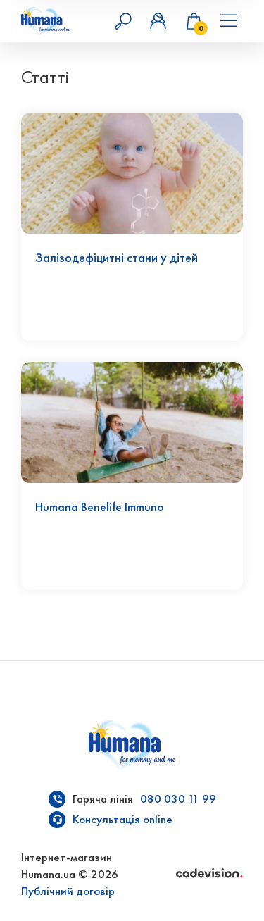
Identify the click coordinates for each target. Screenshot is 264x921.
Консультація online (122, 819)
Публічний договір (68, 891)
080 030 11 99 (178, 798)
